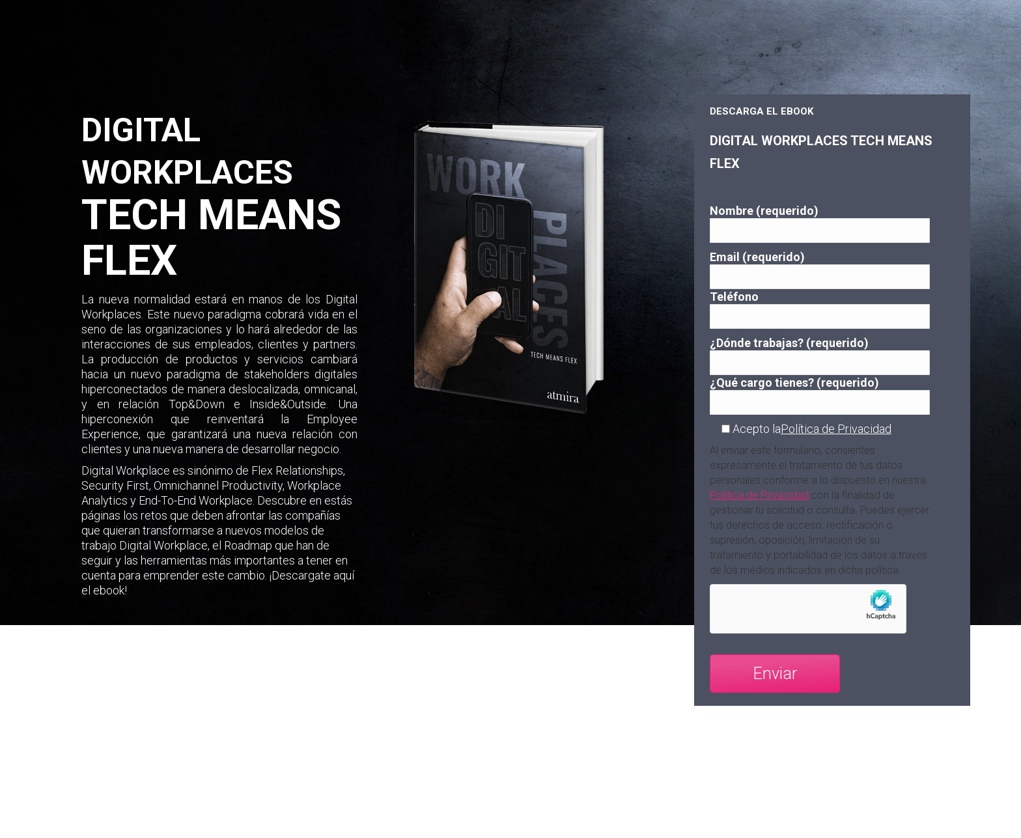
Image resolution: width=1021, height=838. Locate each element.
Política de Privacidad (836, 429)
